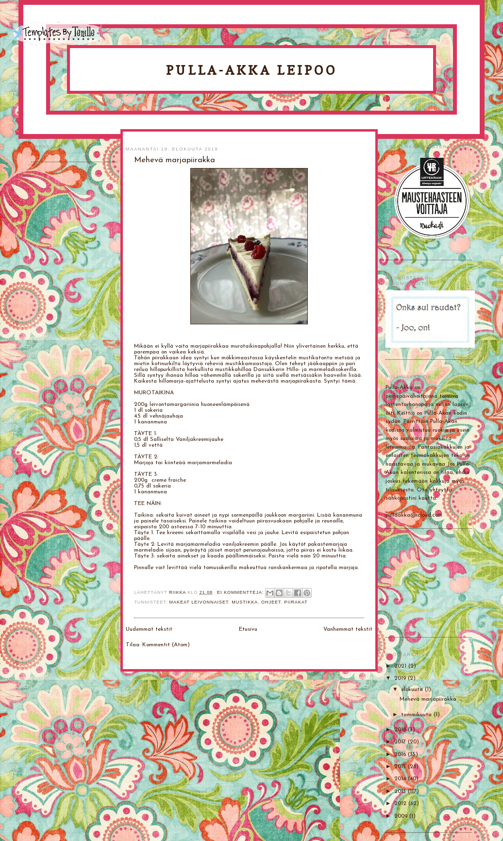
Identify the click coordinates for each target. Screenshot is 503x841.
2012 (401, 804)
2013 (401, 791)
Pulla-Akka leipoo (251, 70)
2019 (401, 678)
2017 (401, 742)
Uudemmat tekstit (149, 629)
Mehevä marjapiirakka (428, 699)
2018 (401, 730)
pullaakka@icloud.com (414, 515)
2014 (401, 779)
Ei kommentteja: (241, 592)
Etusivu (248, 629)
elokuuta (413, 689)
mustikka (245, 602)
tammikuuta (417, 715)
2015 (401, 767)
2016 (401, 754)
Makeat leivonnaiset (199, 602)
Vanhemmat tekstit (347, 629)
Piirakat (295, 602)
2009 (401, 816)
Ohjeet (271, 602)
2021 (401, 666)
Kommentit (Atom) (166, 645)
